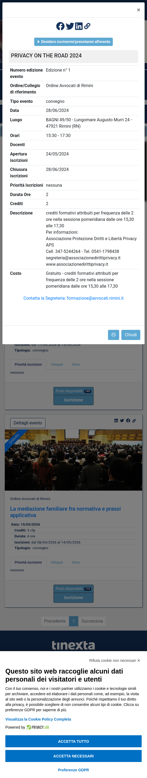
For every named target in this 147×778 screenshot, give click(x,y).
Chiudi (131, 334)
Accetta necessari (73, 756)
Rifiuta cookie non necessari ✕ (114, 660)
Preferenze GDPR (73, 770)
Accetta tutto (73, 741)
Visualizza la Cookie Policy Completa (38, 719)
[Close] (139, 9)
